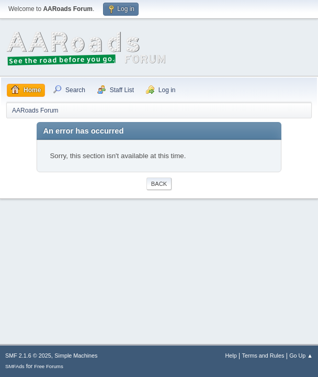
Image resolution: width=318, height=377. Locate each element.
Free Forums (48, 366)
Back (159, 184)
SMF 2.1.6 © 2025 (28, 355)
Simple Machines (75, 355)
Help (231, 355)
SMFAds (15, 366)
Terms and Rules (263, 355)
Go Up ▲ (301, 355)
